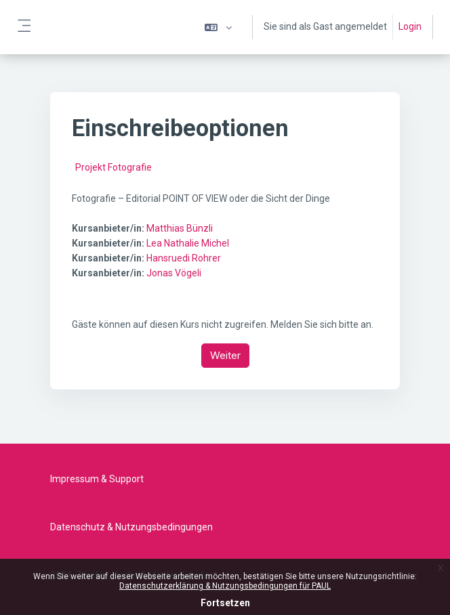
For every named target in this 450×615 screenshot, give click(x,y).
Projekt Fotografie (113, 167)
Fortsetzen (225, 602)
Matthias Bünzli (179, 228)
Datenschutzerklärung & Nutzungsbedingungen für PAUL (225, 586)
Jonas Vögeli (173, 273)
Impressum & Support (97, 478)
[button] (218, 27)
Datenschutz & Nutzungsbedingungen (131, 527)
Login (410, 26)
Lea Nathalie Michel (187, 243)
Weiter (225, 355)
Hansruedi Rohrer (183, 258)
